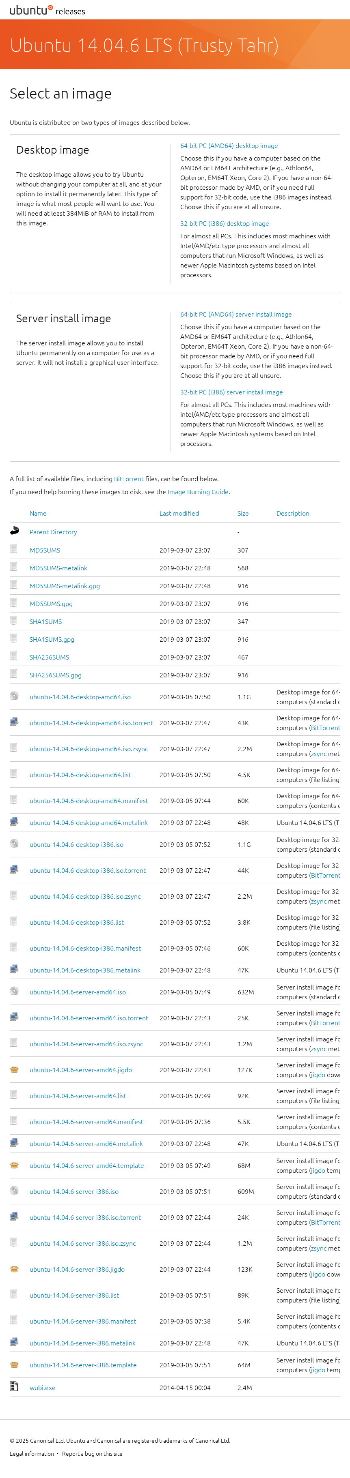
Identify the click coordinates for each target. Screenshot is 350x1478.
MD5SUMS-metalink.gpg (65, 585)
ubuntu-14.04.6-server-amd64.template (87, 1165)
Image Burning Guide (198, 491)
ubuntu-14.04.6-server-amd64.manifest (86, 1121)
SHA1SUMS (46, 621)
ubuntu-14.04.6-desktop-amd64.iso (80, 696)
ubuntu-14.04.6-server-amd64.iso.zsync (86, 1043)
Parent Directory (53, 532)
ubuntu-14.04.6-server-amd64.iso (78, 992)
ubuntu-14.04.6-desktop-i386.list (77, 922)
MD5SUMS (45, 550)
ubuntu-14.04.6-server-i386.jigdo (77, 1269)
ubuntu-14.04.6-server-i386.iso (74, 1191)
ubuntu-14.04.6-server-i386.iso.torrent (85, 1217)
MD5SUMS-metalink (58, 568)
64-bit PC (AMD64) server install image (236, 314)
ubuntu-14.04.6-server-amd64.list (78, 1095)
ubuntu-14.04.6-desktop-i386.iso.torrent (88, 870)
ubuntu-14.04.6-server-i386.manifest (83, 1321)
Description (293, 513)
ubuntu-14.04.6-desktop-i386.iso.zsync (85, 896)
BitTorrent (129, 478)
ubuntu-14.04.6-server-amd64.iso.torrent (89, 1018)
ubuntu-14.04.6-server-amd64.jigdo (81, 1069)
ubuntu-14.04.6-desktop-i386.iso (76, 844)
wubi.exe (43, 1387)
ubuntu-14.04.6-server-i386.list (74, 1295)
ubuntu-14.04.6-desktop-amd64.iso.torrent (91, 722)
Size (243, 513)
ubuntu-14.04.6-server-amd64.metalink (86, 1143)
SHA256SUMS (49, 657)
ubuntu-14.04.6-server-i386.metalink (83, 1343)
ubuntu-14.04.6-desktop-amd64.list (80, 774)
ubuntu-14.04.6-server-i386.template (83, 1365)
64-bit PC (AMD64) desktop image (229, 145)
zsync (318, 753)
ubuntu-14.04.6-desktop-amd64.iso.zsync (89, 748)
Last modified (179, 513)
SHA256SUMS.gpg (56, 675)
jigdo (318, 1074)
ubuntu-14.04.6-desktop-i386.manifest (85, 948)
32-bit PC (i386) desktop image (224, 223)
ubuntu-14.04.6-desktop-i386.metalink (85, 970)
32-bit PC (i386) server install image (231, 392)
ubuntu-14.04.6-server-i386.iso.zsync (83, 1243)
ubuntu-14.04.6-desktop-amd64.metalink (89, 822)
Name (38, 513)
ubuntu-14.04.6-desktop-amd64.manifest (89, 800)
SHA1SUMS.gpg (52, 639)
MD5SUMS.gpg (51, 603)
